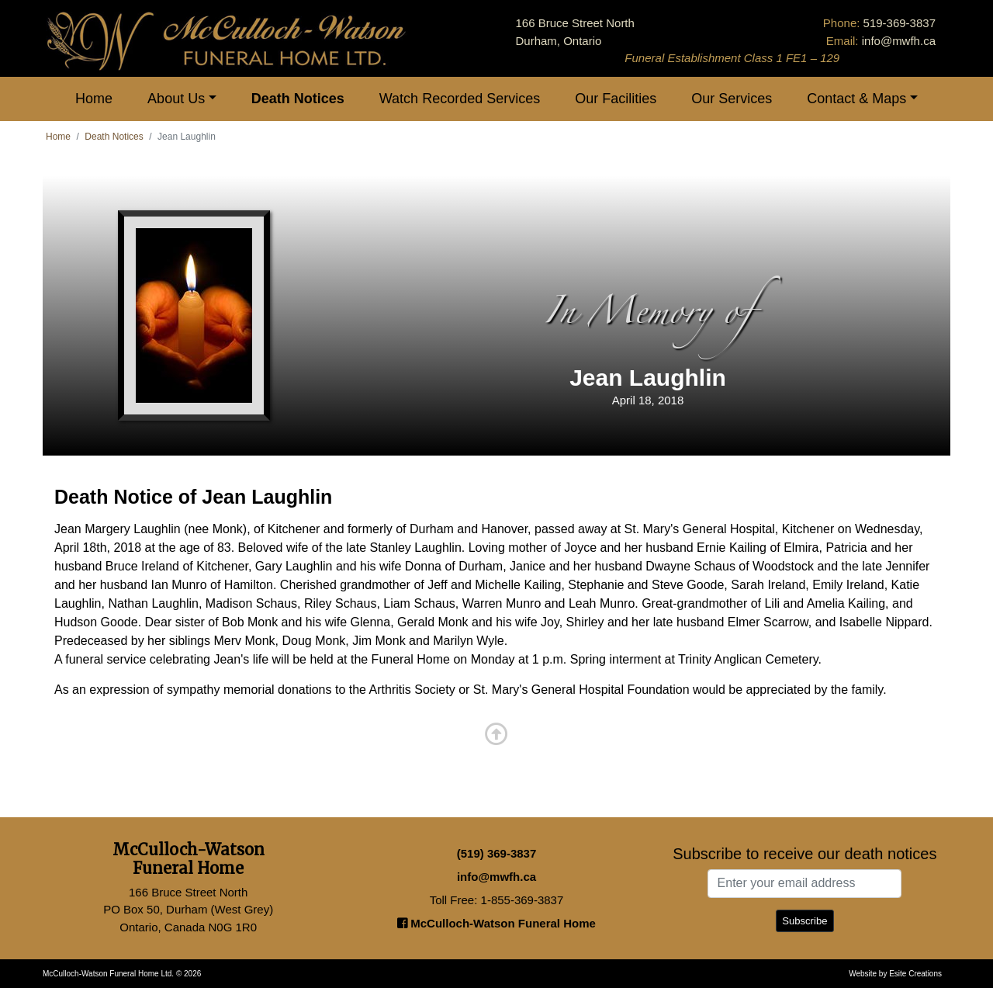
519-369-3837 (899, 22)
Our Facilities (615, 98)
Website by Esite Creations (895, 973)
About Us (176, 98)
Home (93, 98)
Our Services (731, 98)
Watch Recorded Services (459, 98)
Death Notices (297, 98)
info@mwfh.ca (899, 40)
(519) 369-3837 (497, 853)
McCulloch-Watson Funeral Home (496, 923)
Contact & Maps (856, 98)
